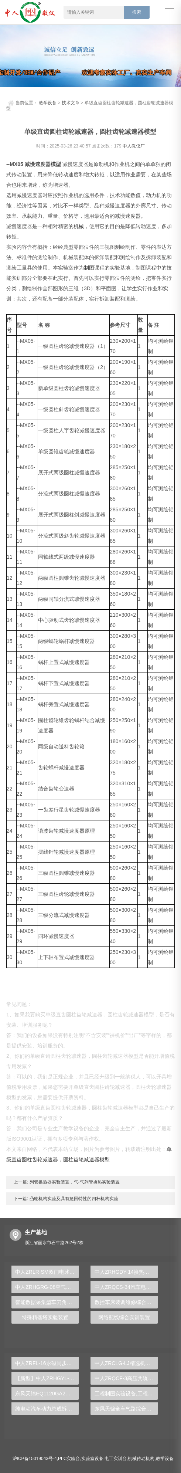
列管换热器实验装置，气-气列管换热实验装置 (73, 1182)
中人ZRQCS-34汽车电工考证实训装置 (126, 1287)
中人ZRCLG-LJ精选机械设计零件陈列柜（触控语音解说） (126, 1363)
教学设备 (48, 102)
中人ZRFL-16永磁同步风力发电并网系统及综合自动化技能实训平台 (47, 1363)
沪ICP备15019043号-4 (35, 1458)
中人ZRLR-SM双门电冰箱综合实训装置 (47, 1272)
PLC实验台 (69, 1458)
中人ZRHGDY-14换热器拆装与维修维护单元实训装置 (126, 1272)
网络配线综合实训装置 (124, 1317)
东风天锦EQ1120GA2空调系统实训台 (47, 1393)
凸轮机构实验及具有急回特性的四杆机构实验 (73, 1198)
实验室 (66, 268)
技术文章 (70, 102)
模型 (56, 164)
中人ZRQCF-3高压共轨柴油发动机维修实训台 (126, 1378)
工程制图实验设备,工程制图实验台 (126, 1393)
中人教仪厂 (134, 146)
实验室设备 (92, 1458)
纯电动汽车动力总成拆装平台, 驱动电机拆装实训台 (47, 1409)
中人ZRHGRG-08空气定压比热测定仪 (47, 1287)
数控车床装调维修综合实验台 (126, 1302)
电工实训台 (116, 1458)
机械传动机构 (141, 1458)
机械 (79, 226)
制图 (89, 268)
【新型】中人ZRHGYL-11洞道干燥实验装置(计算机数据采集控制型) (47, 1378)
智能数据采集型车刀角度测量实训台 (47, 1302)
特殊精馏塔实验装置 (45, 1317)
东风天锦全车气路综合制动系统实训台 (126, 1409)
